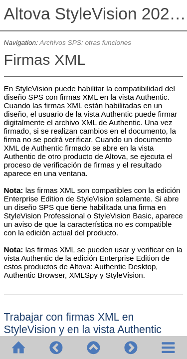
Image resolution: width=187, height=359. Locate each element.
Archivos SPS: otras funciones (85, 42)
